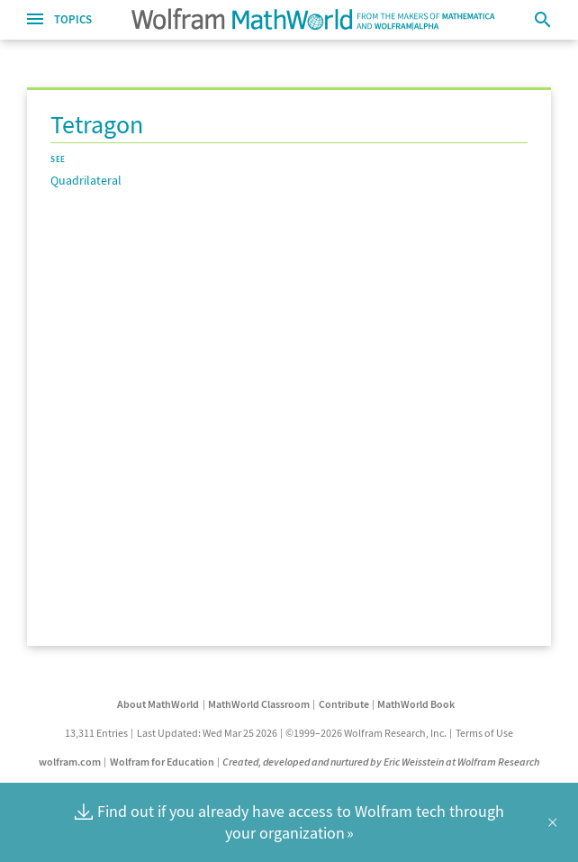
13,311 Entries (96, 733)
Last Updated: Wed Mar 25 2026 (207, 733)
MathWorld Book (416, 704)
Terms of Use (484, 733)
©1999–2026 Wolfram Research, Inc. (366, 733)
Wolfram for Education (162, 761)
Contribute (344, 704)
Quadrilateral (86, 180)
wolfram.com (70, 761)
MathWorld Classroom (259, 704)
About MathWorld (158, 704)
